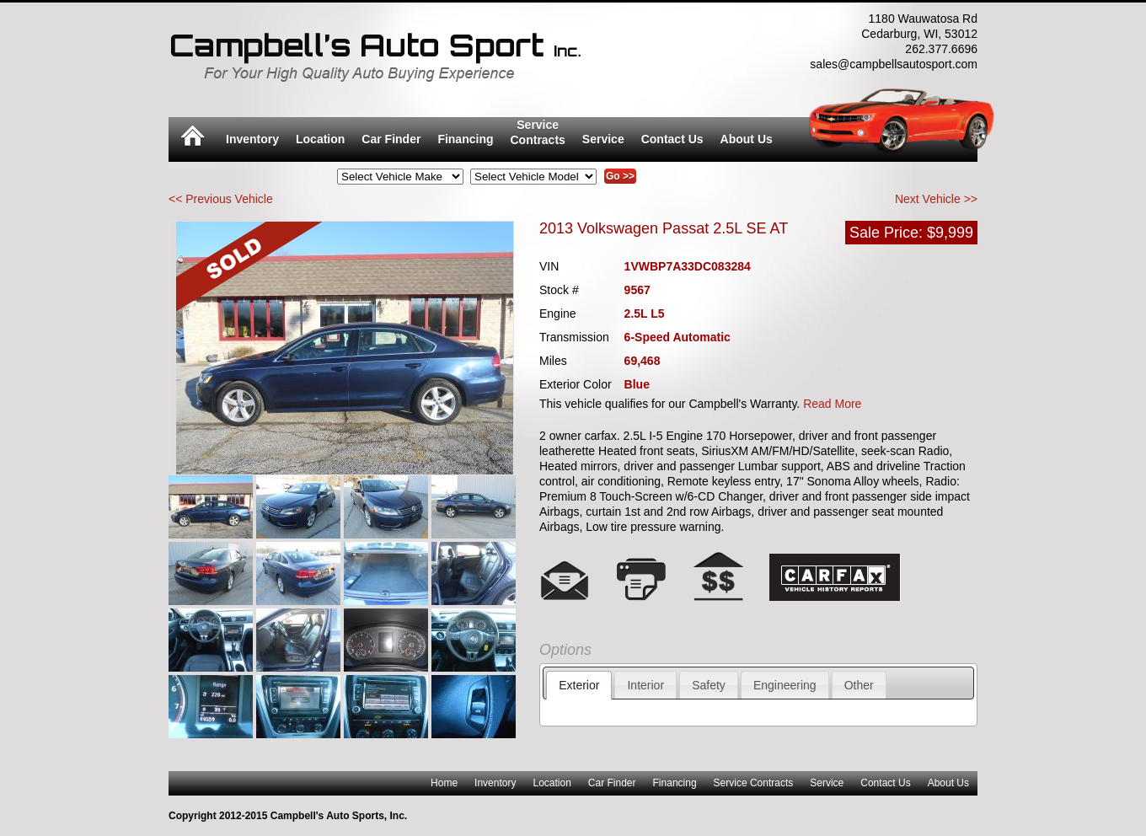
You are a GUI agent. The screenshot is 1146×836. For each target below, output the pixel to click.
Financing (465, 139)
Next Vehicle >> (936, 199)
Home (444, 783)
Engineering (785, 685)
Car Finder (390, 139)
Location (320, 139)
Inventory (252, 139)
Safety (709, 685)
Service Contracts (754, 783)
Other (859, 685)
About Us (746, 139)
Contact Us (672, 139)
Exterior (579, 685)
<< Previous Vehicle (221, 199)
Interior (645, 685)
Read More (832, 403)
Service (603, 139)
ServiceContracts (538, 132)
